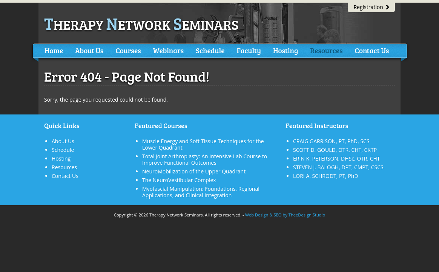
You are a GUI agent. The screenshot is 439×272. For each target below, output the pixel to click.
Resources (326, 50)
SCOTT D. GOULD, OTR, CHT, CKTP (335, 149)
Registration (371, 7)
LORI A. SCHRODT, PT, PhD (325, 175)
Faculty (248, 50)
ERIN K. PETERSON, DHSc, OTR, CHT (336, 158)
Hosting (285, 50)
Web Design (257, 215)
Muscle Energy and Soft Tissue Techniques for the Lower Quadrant (203, 144)
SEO (277, 215)
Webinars (168, 50)
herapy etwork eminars (141, 24)
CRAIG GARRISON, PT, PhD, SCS (331, 141)
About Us (89, 50)
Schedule (210, 50)
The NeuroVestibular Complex (179, 180)
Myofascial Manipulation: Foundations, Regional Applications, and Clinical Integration (200, 192)
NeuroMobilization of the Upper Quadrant (194, 171)
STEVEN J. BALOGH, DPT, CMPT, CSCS (338, 167)
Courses (128, 50)
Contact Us (372, 50)
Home (54, 50)
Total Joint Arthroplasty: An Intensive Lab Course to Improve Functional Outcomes (204, 159)
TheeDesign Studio (307, 215)
